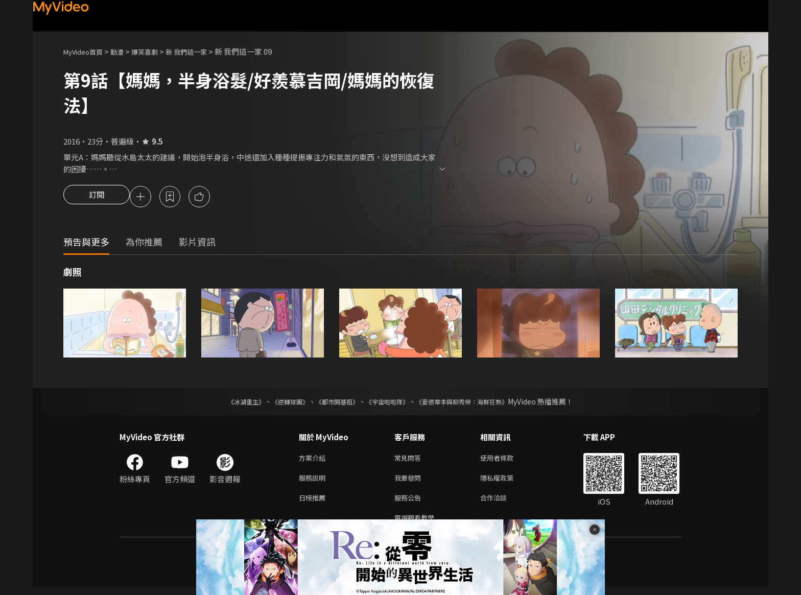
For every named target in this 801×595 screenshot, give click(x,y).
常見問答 (409, 460)
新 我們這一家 (202, 51)
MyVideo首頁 (86, 51)
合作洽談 (501, 502)
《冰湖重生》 (228, 403)
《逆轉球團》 (278, 403)
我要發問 (409, 481)
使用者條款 (505, 460)
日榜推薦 (314, 502)
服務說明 (314, 481)
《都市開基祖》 (332, 403)
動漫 (125, 51)
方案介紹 (314, 460)
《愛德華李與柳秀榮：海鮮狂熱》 (475, 403)
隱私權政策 (505, 481)
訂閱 (96, 197)
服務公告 (409, 502)
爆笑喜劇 (155, 51)
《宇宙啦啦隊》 (389, 403)
